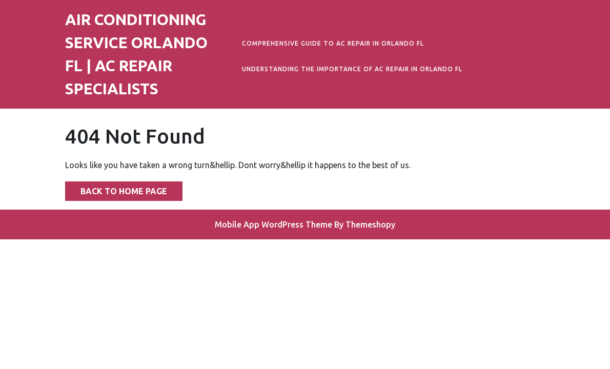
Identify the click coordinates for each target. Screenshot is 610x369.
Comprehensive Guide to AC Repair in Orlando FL (333, 43)
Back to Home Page (116, 188)
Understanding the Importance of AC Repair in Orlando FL (352, 69)
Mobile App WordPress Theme (273, 224)
